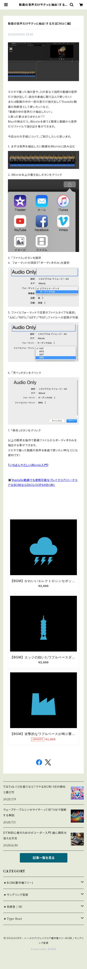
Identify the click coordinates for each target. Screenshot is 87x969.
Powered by (43, 949)
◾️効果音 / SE (12, 907)
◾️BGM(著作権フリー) (18, 883)
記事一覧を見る (43, 858)
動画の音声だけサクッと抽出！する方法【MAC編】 (39, 23)
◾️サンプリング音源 (15, 895)
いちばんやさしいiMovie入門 (28, 465)
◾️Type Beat (12, 919)
